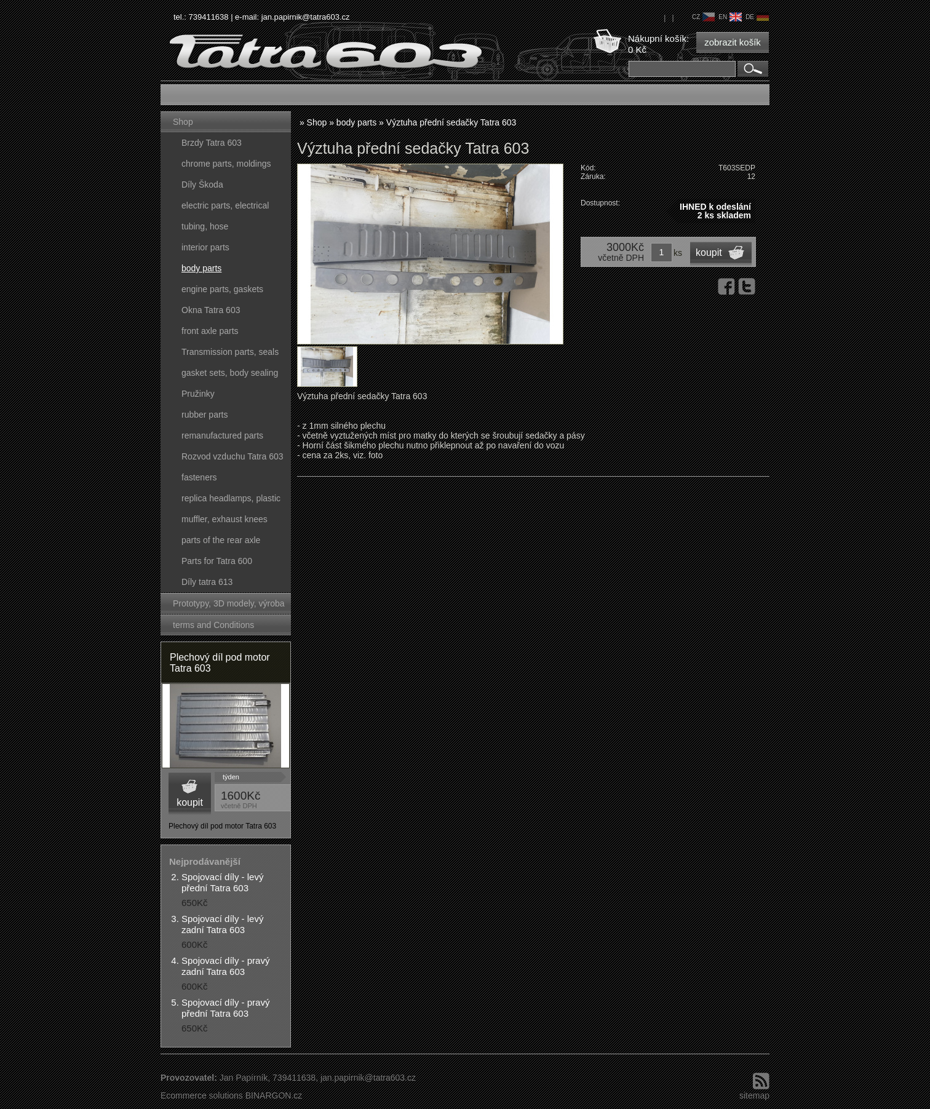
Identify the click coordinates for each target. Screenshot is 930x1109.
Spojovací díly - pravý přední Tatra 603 (225, 1008)
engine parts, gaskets (222, 289)
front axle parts (210, 331)
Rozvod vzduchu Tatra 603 (232, 456)
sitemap (754, 1095)
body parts (201, 268)
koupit (190, 802)
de (757, 17)
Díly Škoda (202, 184)
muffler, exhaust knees (224, 519)
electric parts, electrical (225, 205)
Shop (183, 122)
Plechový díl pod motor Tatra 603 (220, 663)
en (730, 17)
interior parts (205, 247)
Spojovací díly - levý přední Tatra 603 (222, 882)
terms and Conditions (213, 625)
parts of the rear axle (220, 540)
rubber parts (204, 414)
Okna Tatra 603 (210, 310)
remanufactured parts (222, 435)
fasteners (199, 477)
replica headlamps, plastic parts (230, 501)
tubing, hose (204, 226)
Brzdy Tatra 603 (211, 143)
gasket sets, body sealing (229, 373)
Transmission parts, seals (230, 352)
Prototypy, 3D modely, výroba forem (229, 606)
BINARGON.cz (274, 1095)
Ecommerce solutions (202, 1095)
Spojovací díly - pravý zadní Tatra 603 (225, 966)
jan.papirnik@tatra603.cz (305, 17)
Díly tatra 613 (206, 582)
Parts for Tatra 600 (216, 561)
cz (703, 17)
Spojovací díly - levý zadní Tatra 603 (222, 924)
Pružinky (198, 394)
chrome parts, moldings (226, 164)
